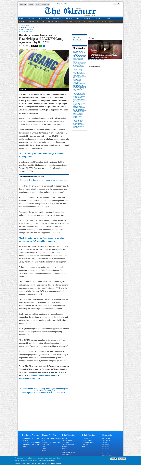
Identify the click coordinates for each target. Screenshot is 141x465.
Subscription (105, 448)
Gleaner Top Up (66, 454)
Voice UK (64, 448)
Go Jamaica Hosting (88, 442)
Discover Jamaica (87, 440)
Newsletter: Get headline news (51, 442)
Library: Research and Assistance (32, 442)
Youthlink (64, 446)
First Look (85, 444)
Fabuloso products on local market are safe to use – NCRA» (44, 393)
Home (21, 18)
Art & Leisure (59, 21)
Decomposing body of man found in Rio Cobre (79, 89)
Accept (113, 459)
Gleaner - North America (69, 444)
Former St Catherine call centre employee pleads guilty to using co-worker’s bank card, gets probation (79, 96)
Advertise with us (107, 440)
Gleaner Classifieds (67, 440)
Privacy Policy (106, 454)
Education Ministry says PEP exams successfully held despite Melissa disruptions (78, 114)
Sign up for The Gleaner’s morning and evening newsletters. (43, 180)
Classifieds (69, 21)
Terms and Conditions (108, 450)
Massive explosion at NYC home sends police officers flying (79, 65)
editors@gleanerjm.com (29, 378)
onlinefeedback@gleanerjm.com (43, 375)
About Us (105, 442)
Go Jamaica (65, 442)
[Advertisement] (44, 410)
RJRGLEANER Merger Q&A (110, 456)
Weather (84, 446)
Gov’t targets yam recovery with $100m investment (79, 52)
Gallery (44, 446)
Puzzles (111, 21)
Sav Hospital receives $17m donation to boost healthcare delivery (79, 59)
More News (76, 37)
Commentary (87, 18)
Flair (84, 21)
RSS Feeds (45, 444)
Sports (48, 18)
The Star (64, 438)
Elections (77, 21)
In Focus (31, 21)
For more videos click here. (96, 60)
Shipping (50, 21)
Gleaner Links (107, 435)
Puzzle (44, 448)
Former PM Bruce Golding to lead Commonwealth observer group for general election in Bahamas (78, 124)
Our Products (106, 438)
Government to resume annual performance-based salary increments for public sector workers (79, 72)
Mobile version (25, 25)
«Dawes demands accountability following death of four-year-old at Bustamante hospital (44, 390)
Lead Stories (31, 18)
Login (37, 4)
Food (43, 21)
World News (22, 21)
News (40, 18)
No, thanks (122, 459)
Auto (37, 21)
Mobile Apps (23, 4)
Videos (44, 450)
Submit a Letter (106, 452)
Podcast (104, 21)
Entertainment (58, 18)
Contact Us (105, 444)
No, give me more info (54, 463)
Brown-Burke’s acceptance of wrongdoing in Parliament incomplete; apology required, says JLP (79, 81)
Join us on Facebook (27, 29)
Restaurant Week (87, 438)
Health (98, 18)
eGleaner (31, 4)
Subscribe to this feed (27, 27)
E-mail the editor (77, 40)
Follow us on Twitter (27, 31)
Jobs (97, 21)
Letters (78, 18)
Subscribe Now (45, 4)
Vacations (91, 21)
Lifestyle (107, 18)
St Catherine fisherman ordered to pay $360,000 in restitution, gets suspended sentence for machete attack (79, 105)
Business (69, 18)
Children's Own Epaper (68, 452)
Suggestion (105, 446)
